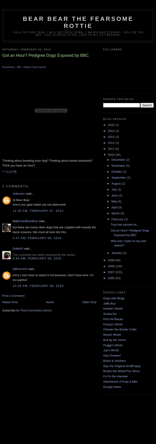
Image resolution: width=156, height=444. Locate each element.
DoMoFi (18, 248)
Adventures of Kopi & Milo (120, 381)
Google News (112, 387)
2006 (111, 278)
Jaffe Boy (109, 303)
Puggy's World (112, 345)
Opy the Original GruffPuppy (122, 366)
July (114, 189)
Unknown (19, 193)
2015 (111, 125)
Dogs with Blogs (114, 298)
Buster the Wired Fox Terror (121, 371)
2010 (111, 154)
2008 (111, 266)
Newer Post (10, 302)
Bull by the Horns (114, 340)
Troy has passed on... (125, 224)
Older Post (89, 302)
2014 (111, 131)
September (119, 177)
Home (50, 302)
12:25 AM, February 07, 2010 (38, 210)
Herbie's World (113, 308)
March (116, 213)
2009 (111, 260)
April (114, 207)
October (117, 171)
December (118, 159)
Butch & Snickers (114, 360)
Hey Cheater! (112, 355)
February (117, 219)
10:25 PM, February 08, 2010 (38, 286)
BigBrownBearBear (25, 221)
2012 (111, 142)
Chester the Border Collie (120, 329)
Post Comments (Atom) (36, 310)
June (115, 195)
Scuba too (110, 314)
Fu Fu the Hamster (115, 376)
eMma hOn (20, 269)
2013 (111, 137)
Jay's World (111, 350)
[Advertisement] (78, 423)
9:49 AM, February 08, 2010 (37, 258)
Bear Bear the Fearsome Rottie (78, 22)
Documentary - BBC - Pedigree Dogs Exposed (24, 67)
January (117, 253)
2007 (111, 272)
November (118, 165)
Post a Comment (13, 295)
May (114, 201)
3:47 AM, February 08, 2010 (37, 238)
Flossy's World (113, 324)
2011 (111, 148)
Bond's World (112, 334)
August (116, 183)
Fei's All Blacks (113, 319)
